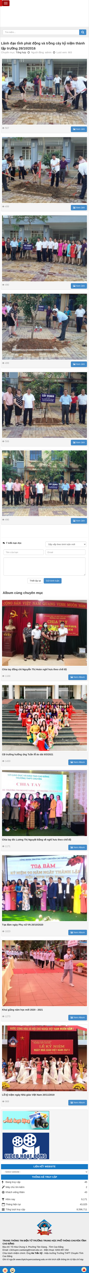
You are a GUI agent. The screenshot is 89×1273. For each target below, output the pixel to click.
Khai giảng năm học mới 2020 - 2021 (22, 1009)
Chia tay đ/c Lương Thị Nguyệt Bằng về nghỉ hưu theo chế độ (36, 839)
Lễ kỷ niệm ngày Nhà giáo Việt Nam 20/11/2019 (28, 1094)
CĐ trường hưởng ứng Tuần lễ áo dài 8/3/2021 (27, 754)
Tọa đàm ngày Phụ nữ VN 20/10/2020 (22, 924)
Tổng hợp (21, 52)
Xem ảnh (79, 129)
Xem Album (78, 677)
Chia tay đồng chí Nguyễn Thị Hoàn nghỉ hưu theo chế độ (34, 669)
